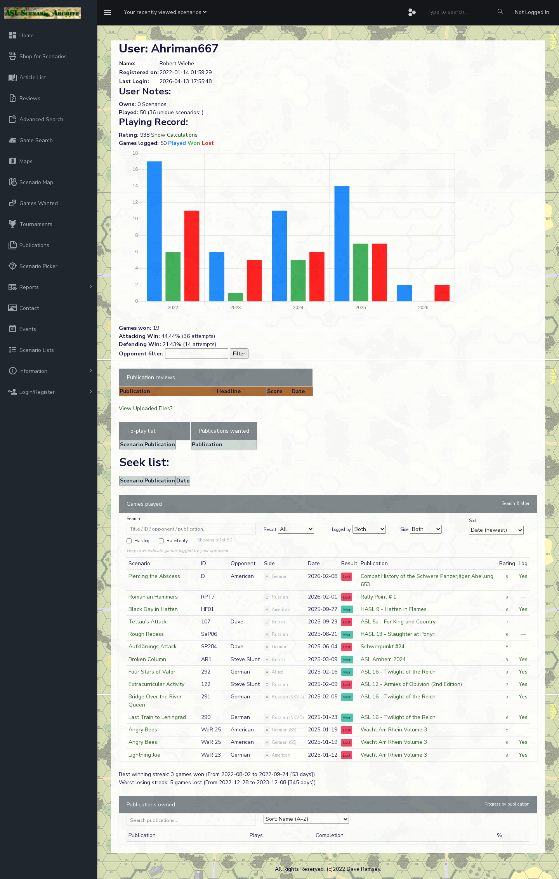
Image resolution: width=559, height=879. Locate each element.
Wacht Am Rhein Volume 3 (394, 729)
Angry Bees (142, 729)
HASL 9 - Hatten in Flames (394, 609)
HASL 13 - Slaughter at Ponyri (398, 634)
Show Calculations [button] (174, 135)
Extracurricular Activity (156, 684)
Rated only (177, 541)
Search (133, 519)
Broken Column (147, 659)
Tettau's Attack (147, 621)
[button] (165, 12)
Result (270, 530)
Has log (141, 541)
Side (404, 530)
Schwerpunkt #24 (382, 646)
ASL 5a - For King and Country (398, 621)
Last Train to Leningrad (157, 717)
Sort (473, 521)
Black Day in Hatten (153, 609)
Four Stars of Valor (151, 671)
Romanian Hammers (153, 597)
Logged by (341, 530)
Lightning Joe (144, 755)
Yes (523, 576)
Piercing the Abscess (154, 576)
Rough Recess (146, 634)
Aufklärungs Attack (152, 646)
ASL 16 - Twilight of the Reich (398, 671)
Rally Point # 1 (378, 597)
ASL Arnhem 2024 (383, 659)
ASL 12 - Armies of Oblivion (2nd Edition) (411, 684)
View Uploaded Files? (145, 408)
